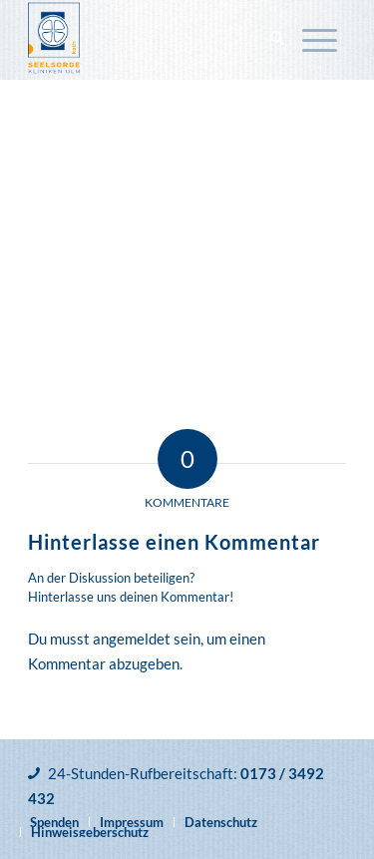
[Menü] (319, 40)
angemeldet (132, 638)
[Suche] (277, 40)
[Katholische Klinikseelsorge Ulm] (155, 40)
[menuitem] (277, 40)
